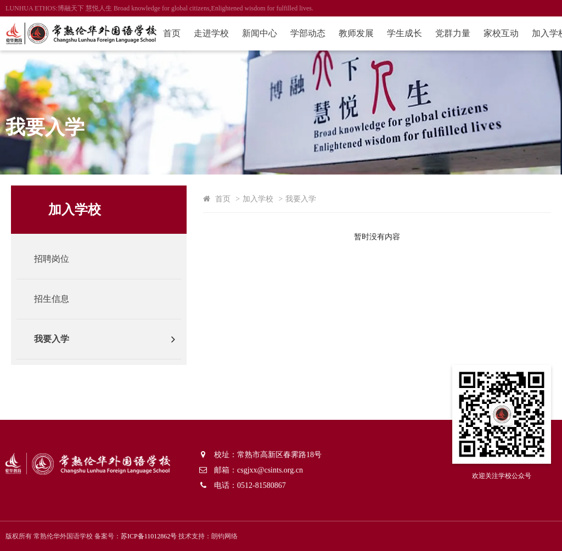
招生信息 (51, 298)
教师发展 (356, 33)
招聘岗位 (51, 258)
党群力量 (452, 33)
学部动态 (307, 33)
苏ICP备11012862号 (149, 536)
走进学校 (211, 33)
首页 (172, 33)
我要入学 (51, 339)
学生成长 (404, 33)
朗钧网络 (224, 536)
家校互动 (501, 33)
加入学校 (258, 199)
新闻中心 (259, 33)
